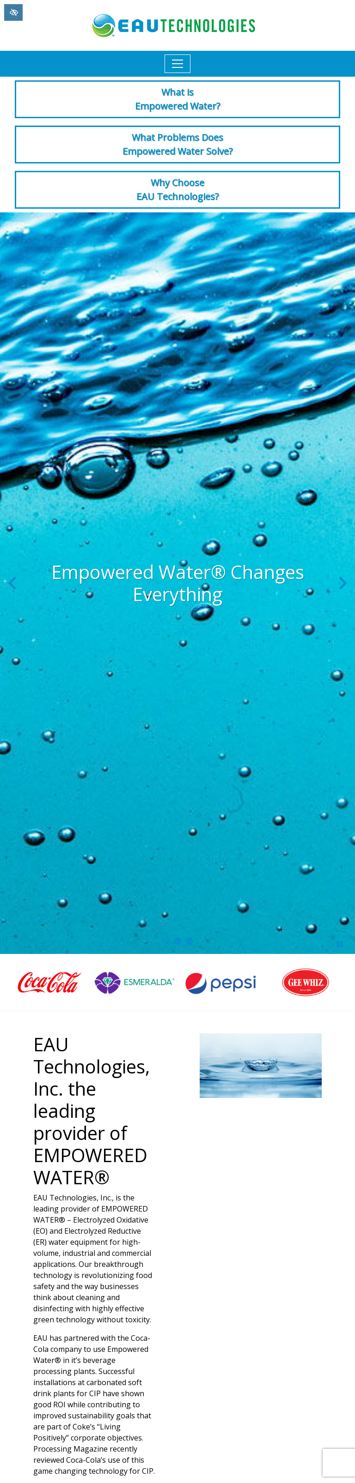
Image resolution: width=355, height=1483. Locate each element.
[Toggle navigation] (177, 63)
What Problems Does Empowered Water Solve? (177, 144)
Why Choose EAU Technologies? (177, 189)
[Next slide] (343, 583)
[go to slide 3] (189, 940)
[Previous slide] (12, 583)
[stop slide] (340, 944)
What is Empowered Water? (177, 99)
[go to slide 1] (165, 940)
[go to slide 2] (177, 940)
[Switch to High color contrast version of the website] (13, 12)
